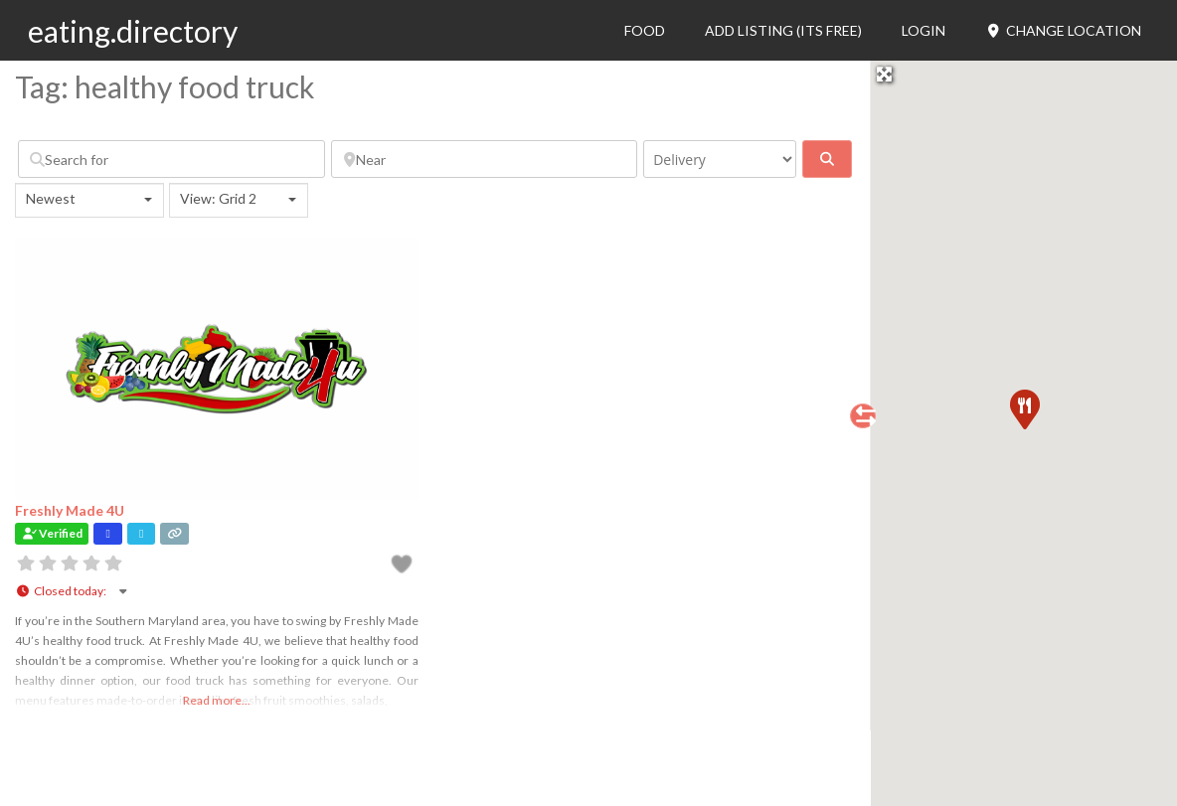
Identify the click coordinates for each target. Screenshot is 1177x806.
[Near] (484, 159)
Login (923, 30)
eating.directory (133, 31)
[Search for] (171, 159)
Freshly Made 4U (69, 510)
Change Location (1063, 30)
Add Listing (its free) (783, 30)
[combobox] (89, 200)
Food (644, 30)
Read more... (217, 700)
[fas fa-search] (827, 159)
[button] (1024, 408)
